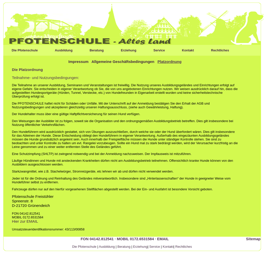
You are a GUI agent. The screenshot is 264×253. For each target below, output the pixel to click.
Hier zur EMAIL (25, 221)
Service (159, 50)
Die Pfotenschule (25, 50)
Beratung (97, 50)
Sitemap (253, 239)
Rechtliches (220, 50)
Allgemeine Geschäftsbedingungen (122, 61)
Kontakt (188, 50)
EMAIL (163, 239)
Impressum (78, 61)
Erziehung (128, 50)
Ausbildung (63, 50)
